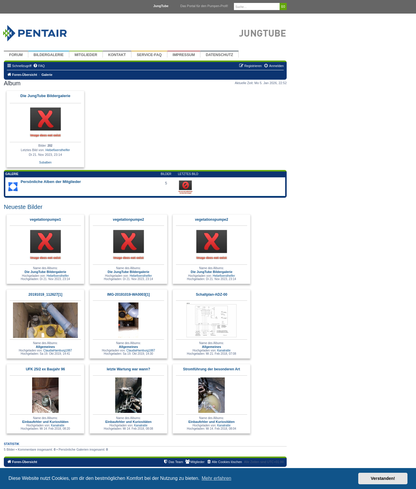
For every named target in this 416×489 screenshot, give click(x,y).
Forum (16, 55)
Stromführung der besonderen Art (211, 369)
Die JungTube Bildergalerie (45, 96)
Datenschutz (219, 55)
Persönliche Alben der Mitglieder (51, 181)
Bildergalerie (49, 55)
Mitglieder (86, 55)
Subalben (45, 162)
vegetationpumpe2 (128, 219)
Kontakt (117, 55)
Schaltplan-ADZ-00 (211, 294)
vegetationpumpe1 (45, 219)
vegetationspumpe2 (211, 219)
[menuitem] (39, 65)
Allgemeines (45, 347)
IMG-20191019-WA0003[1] (128, 294)
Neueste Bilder (23, 207)
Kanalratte (224, 350)
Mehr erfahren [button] (216, 478)
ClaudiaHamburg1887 (57, 350)
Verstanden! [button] (383, 478)
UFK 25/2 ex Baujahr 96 (45, 369)
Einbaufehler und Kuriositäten (45, 421)
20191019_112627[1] (45, 294)
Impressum (184, 55)
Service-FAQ (149, 55)
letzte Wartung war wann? (128, 369)
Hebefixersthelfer (57, 150)
